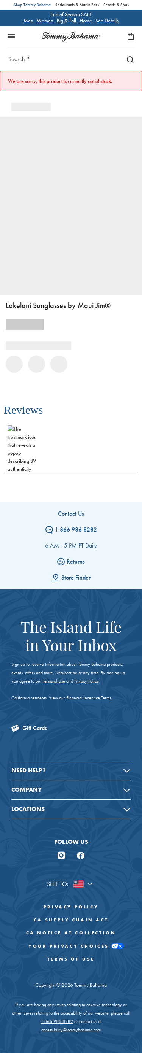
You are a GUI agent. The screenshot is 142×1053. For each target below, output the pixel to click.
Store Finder (71, 577)
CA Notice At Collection (71, 933)
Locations (28, 809)
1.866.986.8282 (57, 1021)
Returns (71, 561)
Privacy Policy (86, 681)
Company (26, 790)
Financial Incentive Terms (88, 698)
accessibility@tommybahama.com (71, 1030)
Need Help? (28, 770)
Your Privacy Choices (71, 946)
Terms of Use (54, 681)
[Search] (128, 59)
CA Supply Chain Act (71, 920)
